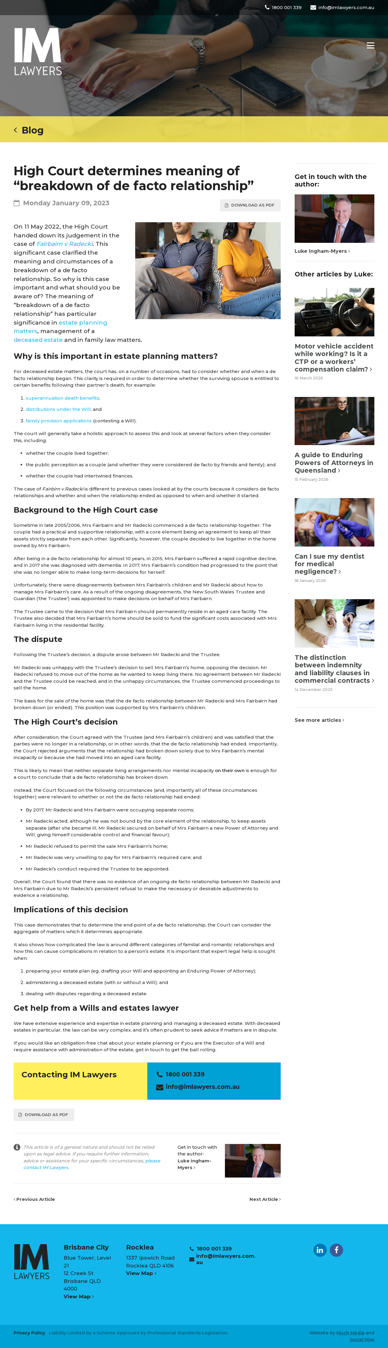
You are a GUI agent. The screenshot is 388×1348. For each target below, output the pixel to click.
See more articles (319, 720)
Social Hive (362, 1339)
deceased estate (38, 339)
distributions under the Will (58, 409)
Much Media (350, 1333)
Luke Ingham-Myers (322, 251)
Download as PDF (249, 205)
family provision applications (59, 421)
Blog (29, 130)
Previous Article (34, 1199)
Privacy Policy (29, 1333)
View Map (79, 1296)
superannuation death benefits (62, 398)
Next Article (265, 1199)
